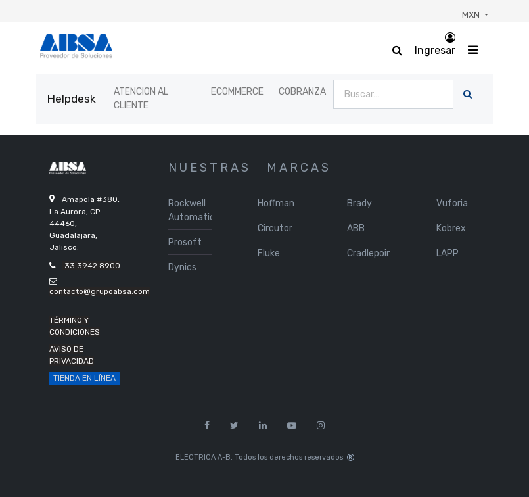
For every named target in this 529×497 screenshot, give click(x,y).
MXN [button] (472, 15)
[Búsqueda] (467, 94)
